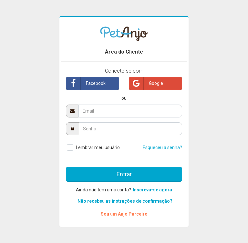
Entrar (124, 174)
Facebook (86, 83)
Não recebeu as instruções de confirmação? (125, 201)
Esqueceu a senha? (162, 147)
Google (146, 83)
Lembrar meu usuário (98, 147)
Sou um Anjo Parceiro (124, 214)
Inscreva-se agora (152, 189)
